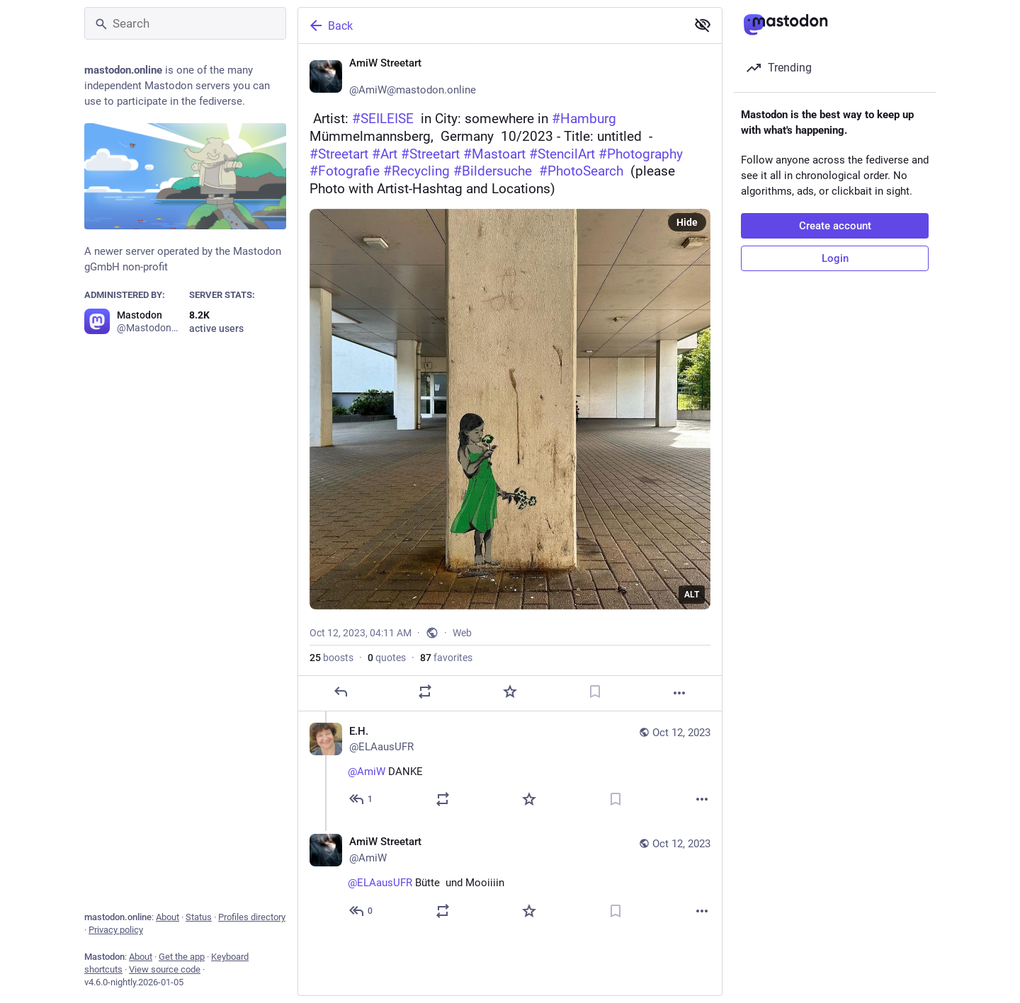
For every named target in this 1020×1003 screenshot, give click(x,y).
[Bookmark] (595, 691)
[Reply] (340, 691)
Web (462, 632)
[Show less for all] (703, 25)
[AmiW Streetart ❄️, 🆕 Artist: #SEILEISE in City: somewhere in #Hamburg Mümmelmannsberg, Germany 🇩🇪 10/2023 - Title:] (510, 377)
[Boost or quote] (425, 691)
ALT (691, 595)
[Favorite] (510, 691)
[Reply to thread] (361, 799)
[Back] (491, 25)
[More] (679, 692)
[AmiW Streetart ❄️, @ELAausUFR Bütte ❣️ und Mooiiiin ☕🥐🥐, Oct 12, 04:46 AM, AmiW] (510, 878)
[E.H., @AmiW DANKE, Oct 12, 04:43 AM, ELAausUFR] (510, 767)
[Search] (185, 23)
